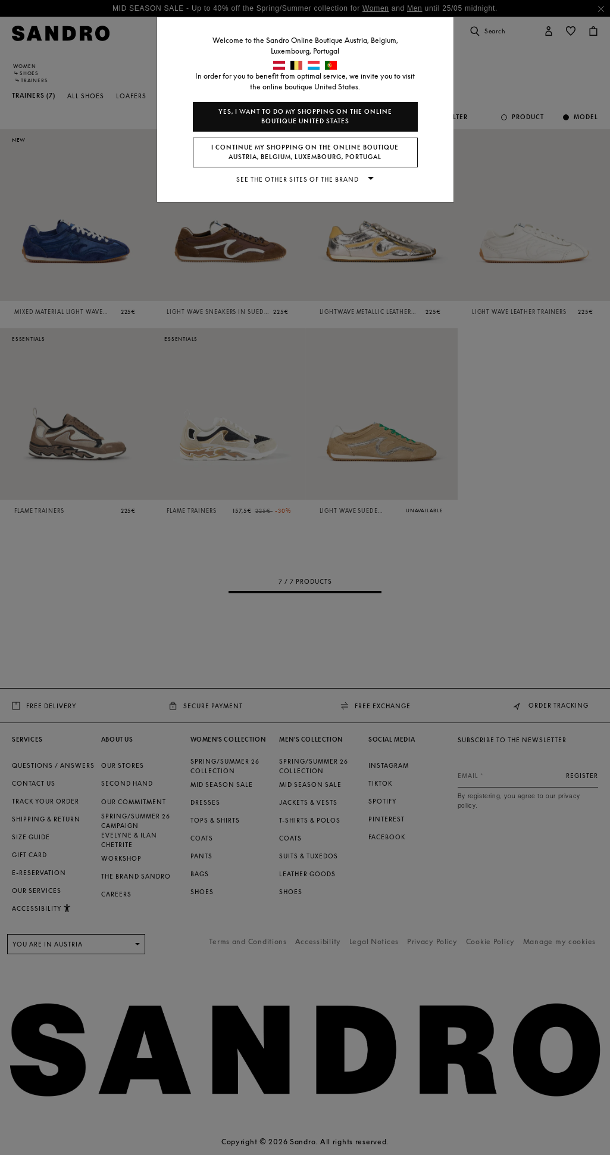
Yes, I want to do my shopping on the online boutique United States (305, 116)
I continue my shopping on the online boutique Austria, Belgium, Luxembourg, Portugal (305, 152)
